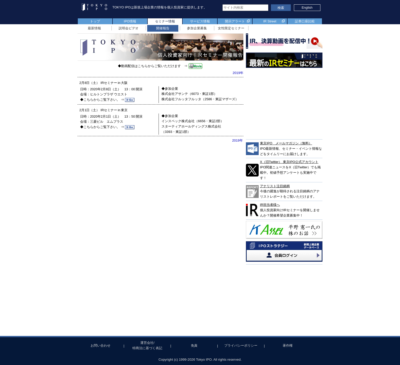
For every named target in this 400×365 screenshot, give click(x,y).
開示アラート (235, 21)
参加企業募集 (197, 28)
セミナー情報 (165, 21)
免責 (194, 345)
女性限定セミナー (231, 28)
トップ (95, 21)
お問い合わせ (100, 345)
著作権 (288, 345)
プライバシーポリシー (240, 345)
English (307, 7)
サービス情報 (200, 21)
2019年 (238, 73)
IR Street (269, 21)
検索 (281, 8)
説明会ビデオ (129, 28)
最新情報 (94, 28)
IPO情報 (130, 21)
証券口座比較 (305, 21)
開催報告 (162, 28)
